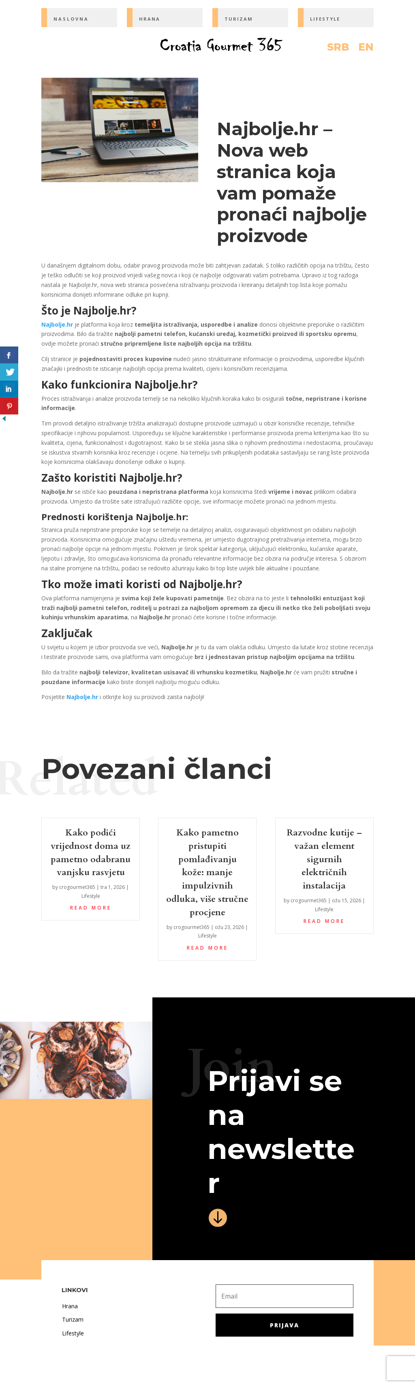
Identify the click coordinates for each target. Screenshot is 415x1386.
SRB (338, 48)
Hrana (70, 1306)
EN (366, 48)
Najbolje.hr (57, 324)
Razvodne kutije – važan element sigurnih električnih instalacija (324, 859)
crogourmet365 (77, 887)
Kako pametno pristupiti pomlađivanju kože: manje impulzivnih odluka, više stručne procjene (207, 872)
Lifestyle (90, 896)
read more (90, 907)
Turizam (72, 1319)
